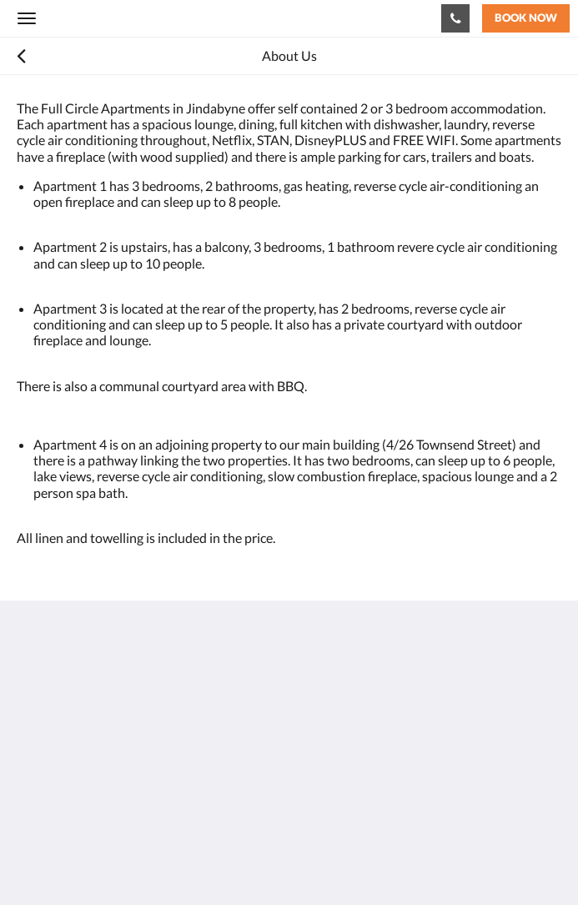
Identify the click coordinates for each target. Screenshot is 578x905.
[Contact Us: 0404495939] (455, 18)
